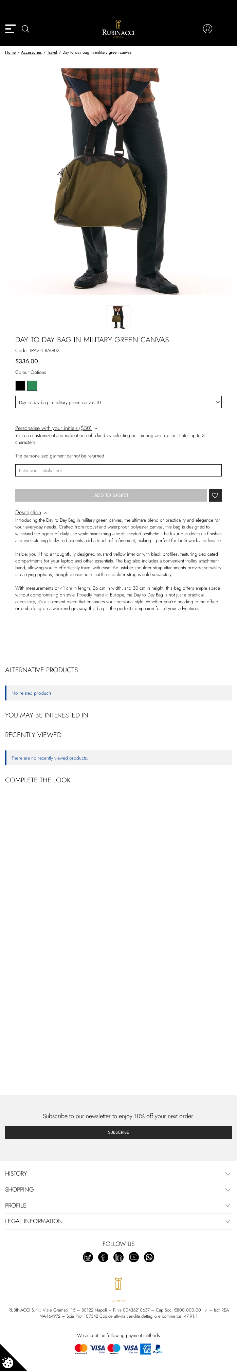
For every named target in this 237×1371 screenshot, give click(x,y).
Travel (52, 52)
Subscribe (118, 1132)
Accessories (31, 52)
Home (10, 52)
